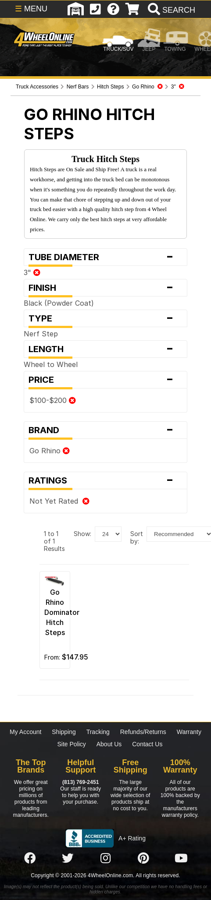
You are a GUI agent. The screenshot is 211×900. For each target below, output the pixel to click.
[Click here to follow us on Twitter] (67, 858)
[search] (170, 10)
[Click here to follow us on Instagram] (105, 858)
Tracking (98, 731)
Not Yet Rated (59, 501)
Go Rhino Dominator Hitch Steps (61, 612)
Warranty (189, 731)
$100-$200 (52, 400)
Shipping (64, 731)
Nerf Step (41, 333)
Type (105, 318)
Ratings (105, 480)
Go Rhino (49, 450)
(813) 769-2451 (80, 782)
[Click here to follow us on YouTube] (181, 858)
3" (32, 272)
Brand (105, 430)
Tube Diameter (105, 257)
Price (105, 379)
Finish (105, 287)
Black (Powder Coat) (59, 303)
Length (105, 349)
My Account (25, 731)
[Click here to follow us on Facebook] (30, 858)
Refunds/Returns (143, 731)
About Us (109, 744)
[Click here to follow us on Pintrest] (143, 858)
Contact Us (147, 744)
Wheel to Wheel (51, 364)
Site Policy (71, 744)
